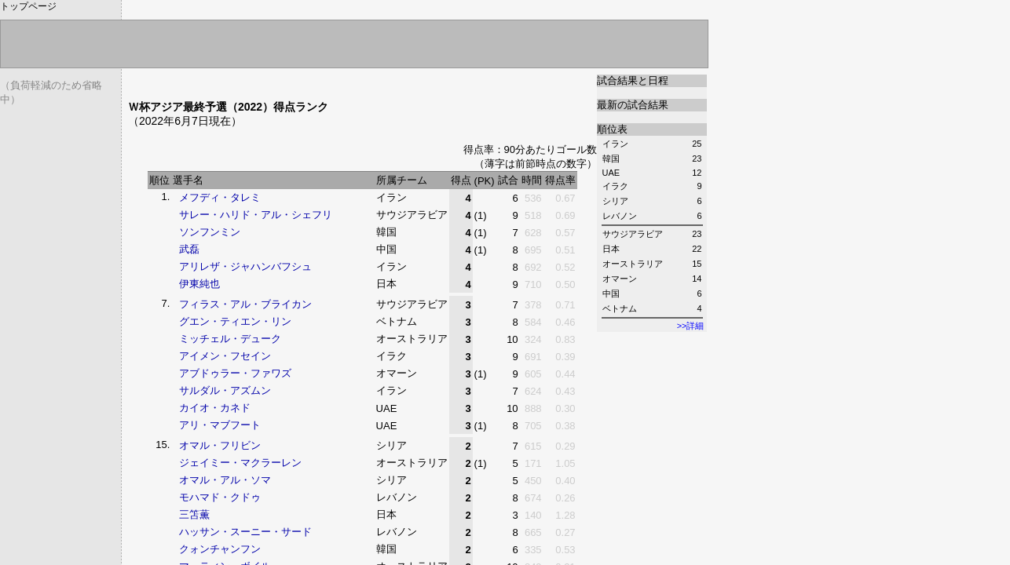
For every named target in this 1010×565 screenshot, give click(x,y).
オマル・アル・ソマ (225, 480)
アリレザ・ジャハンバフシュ (245, 266)
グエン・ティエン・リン (235, 321)
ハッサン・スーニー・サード (245, 532)
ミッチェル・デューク (230, 338)
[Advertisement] (312, 80)
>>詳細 (690, 325)
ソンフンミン (209, 232)
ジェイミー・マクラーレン (240, 462)
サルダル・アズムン (225, 390)
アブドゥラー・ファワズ (235, 373)
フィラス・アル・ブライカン (245, 304)
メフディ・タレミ (220, 197)
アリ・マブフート (220, 425)
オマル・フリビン (220, 445)
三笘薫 (194, 514)
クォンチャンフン (220, 549)
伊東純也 (199, 284)
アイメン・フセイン (225, 356)
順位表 (612, 129)
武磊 (189, 249)
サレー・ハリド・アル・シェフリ (255, 215)
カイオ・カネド (215, 408)
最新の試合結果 (632, 105)
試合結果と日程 (632, 80)
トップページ (28, 6)
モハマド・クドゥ (220, 497)
